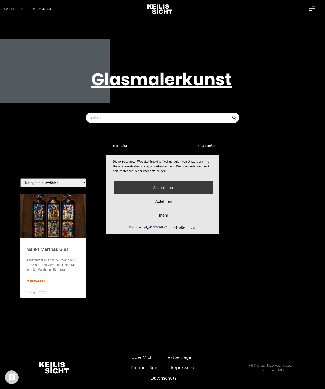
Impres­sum (182, 359)
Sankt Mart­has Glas (48, 241)
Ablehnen (163, 201)
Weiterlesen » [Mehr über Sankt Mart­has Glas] (37, 272)
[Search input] (160, 110)
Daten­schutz (163, 370)
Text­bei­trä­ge (178, 349)
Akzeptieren (163, 187)
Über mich (141, 349)
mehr (163, 215)
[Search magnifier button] (234, 110)
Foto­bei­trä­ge (144, 359)
